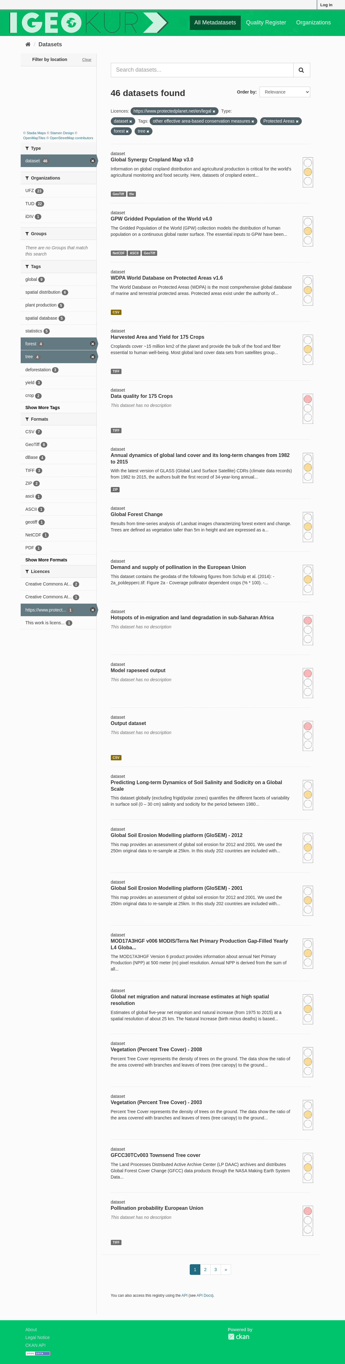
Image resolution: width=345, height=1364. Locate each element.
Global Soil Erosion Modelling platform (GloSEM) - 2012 (177, 835)
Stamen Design (62, 133)
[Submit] (301, 70)
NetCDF (119, 253)
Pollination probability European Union (157, 1208)
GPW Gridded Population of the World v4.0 (161, 218)
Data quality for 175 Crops (142, 396)
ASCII (134, 253)
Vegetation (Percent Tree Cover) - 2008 (156, 1049)
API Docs (204, 1295)
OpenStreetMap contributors (71, 138)
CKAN (238, 1336)
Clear (86, 60)
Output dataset (128, 723)
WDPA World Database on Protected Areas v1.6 (167, 278)
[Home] (28, 44)
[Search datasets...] (202, 70)
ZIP (115, 489)
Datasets (50, 44)
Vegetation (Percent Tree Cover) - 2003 (156, 1102)
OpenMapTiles (34, 138)
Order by (246, 91)
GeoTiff (118, 194)
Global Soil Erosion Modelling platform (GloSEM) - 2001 (177, 888)
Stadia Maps (36, 133)
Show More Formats (46, 559)
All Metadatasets (215, 22)
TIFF (116, 371)
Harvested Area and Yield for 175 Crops (157, 337)
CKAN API (35, 1345)
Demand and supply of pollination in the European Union (178, 567)
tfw (131, 194)
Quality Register (266, 22)
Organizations (313, 22)
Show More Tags (42, 407)
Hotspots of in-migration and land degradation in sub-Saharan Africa (192, 617)
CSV (116, 312)
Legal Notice (37, 1337)
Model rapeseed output (138, 670)
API (185, 1295)
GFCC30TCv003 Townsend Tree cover (156, 1155)
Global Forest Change (137, 514)
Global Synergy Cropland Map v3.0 (152, 159)
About (31, 1329)
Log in (326, 5)
